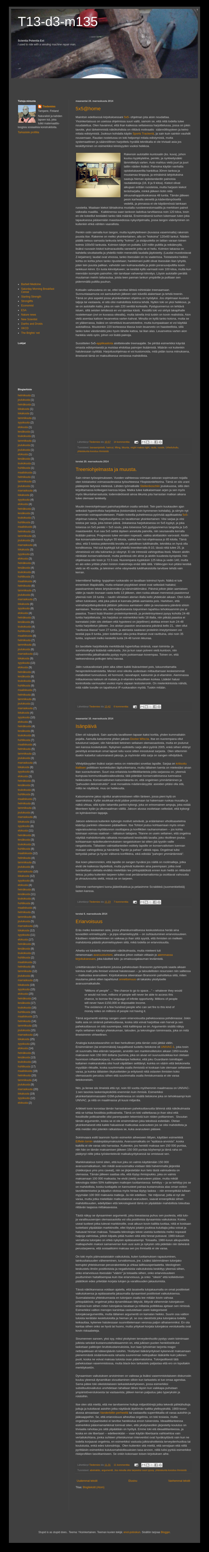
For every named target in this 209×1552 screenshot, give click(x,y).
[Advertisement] (44, 85)
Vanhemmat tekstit (179, 1480)
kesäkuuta (24, 431)
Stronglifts (27, 301)
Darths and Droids (32, 323)
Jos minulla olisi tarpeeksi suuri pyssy (134, 1470)
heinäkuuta (24, 404)
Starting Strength (31, 296)
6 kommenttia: (121, 706)
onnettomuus (127, 979)
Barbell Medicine (31, 284)
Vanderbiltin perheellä (114, 1412)
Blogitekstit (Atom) (93, 1487)
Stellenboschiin (150, 486)
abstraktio (95, 1470)
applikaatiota (105, 343)
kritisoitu (181, 763)
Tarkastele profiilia (28, 132)
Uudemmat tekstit (87, 1480)
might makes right (140, 447)
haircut (109, 447)
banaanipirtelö (97, 447)
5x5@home (88, 108)
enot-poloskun (132, 1532)
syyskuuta (24, 422)
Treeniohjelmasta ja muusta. (106, 469)
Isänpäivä (86, 726)
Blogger (165, 1532)
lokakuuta (23, 409)
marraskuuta (25, 490)
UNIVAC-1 (168, 1047)
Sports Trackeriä (143, 133)
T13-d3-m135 (58, 21)
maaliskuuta (25, 472)
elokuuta (23, 427)
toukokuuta (24, 436)
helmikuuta (24, 395)
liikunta (125, 447)
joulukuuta (24, 399)
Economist (27, 305)
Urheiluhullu (172, 447)
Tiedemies (48, 106)
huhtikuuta (24, 467)
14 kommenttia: (122, 442)
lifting (117, 447)
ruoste (161, 447)
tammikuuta (25, 418)
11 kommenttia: (122, 1464)
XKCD (24, 328)
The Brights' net (30, 332)
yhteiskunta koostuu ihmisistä (93, 451)
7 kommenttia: (121, 901)
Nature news (28, 314)
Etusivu (133, 1480)
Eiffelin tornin (84, 1141)
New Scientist (29, 319)
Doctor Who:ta (139, 739)
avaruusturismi (103, 954)
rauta (153, 447)
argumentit (107, 1470)
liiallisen (81, 767)
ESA (23, 310)
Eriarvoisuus (89, 921)
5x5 (126, 117)
